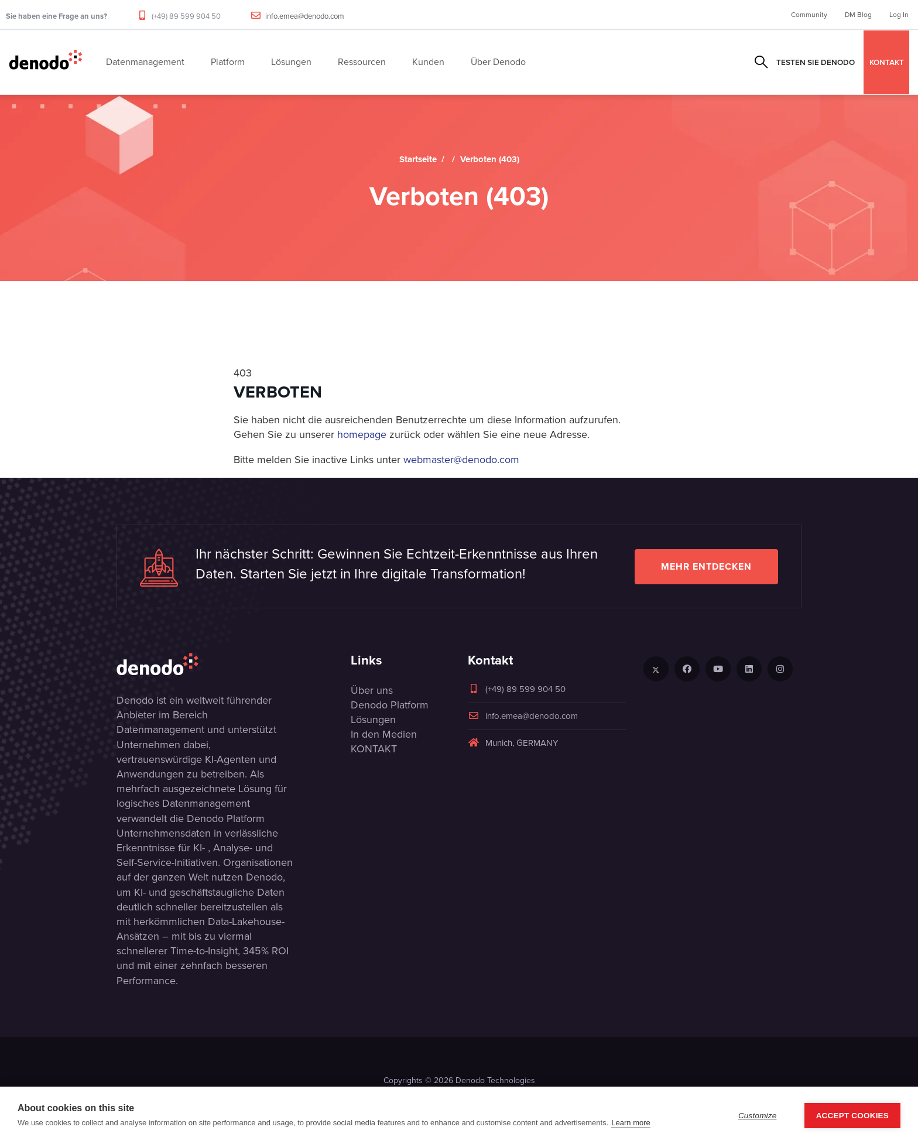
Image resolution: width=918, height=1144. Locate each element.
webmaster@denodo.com (461, 459)
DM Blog (858, 14)
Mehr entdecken (706, 566)
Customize (757, 1115)
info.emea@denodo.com (304, 16)
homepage (361, 434)
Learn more (630, 1122)
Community (809, 14)
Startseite (418, 159)
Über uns (372, 690)
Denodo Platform (390, 705)
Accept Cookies (852, 1115)
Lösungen (373, 719)
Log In (899, 14)
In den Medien (384, 734)
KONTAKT (886, 62)
